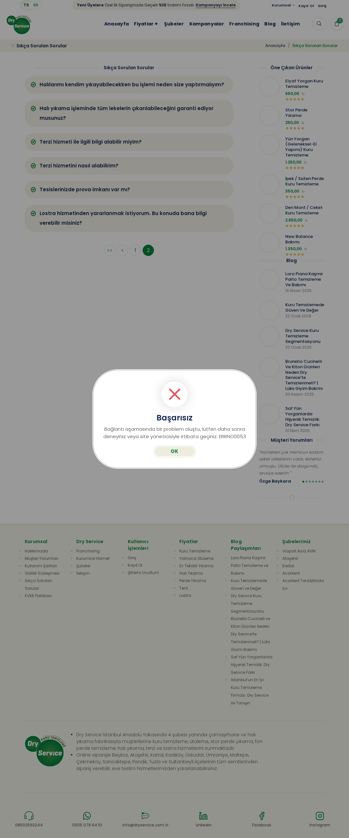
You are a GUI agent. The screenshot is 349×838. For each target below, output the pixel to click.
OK (175, 451)
